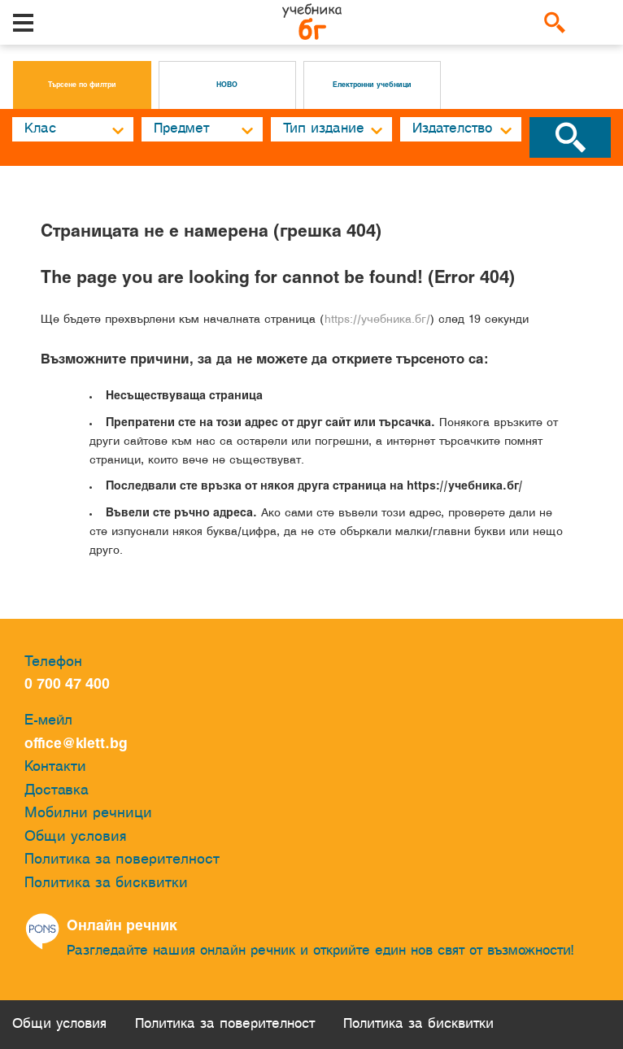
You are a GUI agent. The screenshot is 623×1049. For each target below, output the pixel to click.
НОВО (226, 85)
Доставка (56, 791)
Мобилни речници (88, 813)
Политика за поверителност (122, 860)
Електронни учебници (372, 85)
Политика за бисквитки (106, 883)
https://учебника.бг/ (377, 320)
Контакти (55, 767)
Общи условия (75, 837)
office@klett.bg (76, 744)
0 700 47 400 (71, 685)
